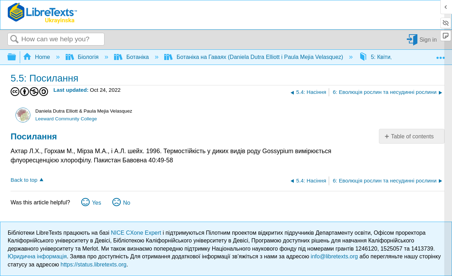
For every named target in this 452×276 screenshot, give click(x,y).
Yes (96, 203)
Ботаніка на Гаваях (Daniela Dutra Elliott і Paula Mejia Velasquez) (254, 57)
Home (37, 57)
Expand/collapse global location (440, 55)
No (126, 203)
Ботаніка (132, 57)
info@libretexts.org (334, 256)
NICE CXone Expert (137, 233)
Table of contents (412, 136)
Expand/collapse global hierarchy (16, 57)
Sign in (428, 39)
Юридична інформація (37, 256)
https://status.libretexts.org (94, 265)
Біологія (83, 57)
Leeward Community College (66, 118)
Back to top (24, 180)
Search (14, 40)
